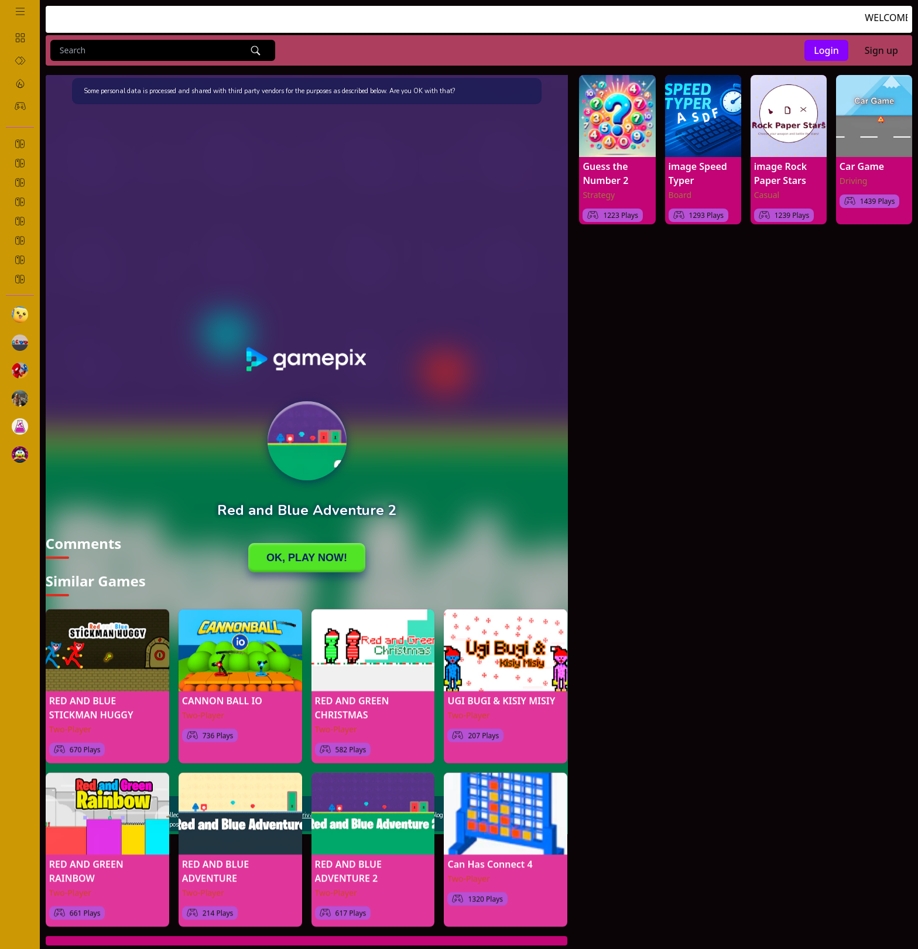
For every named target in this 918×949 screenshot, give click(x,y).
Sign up (881, 50)
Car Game (862, 166)
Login (826, 50)
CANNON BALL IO (222, 694)
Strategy (599, 194)
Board (680, 194)
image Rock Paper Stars (780, 173)
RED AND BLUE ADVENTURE (215, 865)
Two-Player (70, 723)
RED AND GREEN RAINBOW (86, 865)
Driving (854, 180)
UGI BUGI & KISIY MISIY (501, 694)
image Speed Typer (698, 173)
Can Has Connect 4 (489, 858)
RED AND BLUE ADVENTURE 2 (348, 865)
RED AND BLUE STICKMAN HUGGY (91, 701)
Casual (767, 194)
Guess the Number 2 (605, 173)
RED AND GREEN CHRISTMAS (352, 701)
